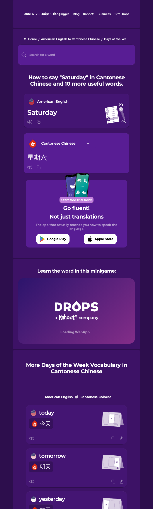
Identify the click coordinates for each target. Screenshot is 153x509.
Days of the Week (117, 39)
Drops (45, 14)
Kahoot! (88, 14)
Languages (61, 14)
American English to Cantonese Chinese (70, 39)
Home (32, 39)
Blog (76, 14)
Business (104, 14)
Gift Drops (121, 14)
